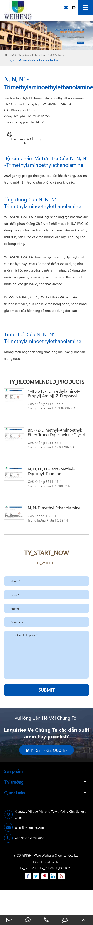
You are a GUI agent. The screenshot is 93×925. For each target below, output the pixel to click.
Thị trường (14, 782)
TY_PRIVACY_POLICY (55, 868)
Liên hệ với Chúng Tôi (26, 139)
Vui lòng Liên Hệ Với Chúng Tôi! (47, 718)
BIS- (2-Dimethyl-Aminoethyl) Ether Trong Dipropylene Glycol (56, 432)
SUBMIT (46, 690)
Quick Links (14, 792)
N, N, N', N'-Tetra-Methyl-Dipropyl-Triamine (51, 470)
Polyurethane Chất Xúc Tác (47, 55)
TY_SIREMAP (29, 868)
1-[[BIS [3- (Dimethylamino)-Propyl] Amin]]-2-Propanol (54, 393)
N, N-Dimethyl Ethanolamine (54, 507)
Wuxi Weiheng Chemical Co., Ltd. (56, 855)
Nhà (11, 55)
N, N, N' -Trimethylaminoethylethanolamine (33, 60)
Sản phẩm (23, 55)
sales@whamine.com (24, 827)
